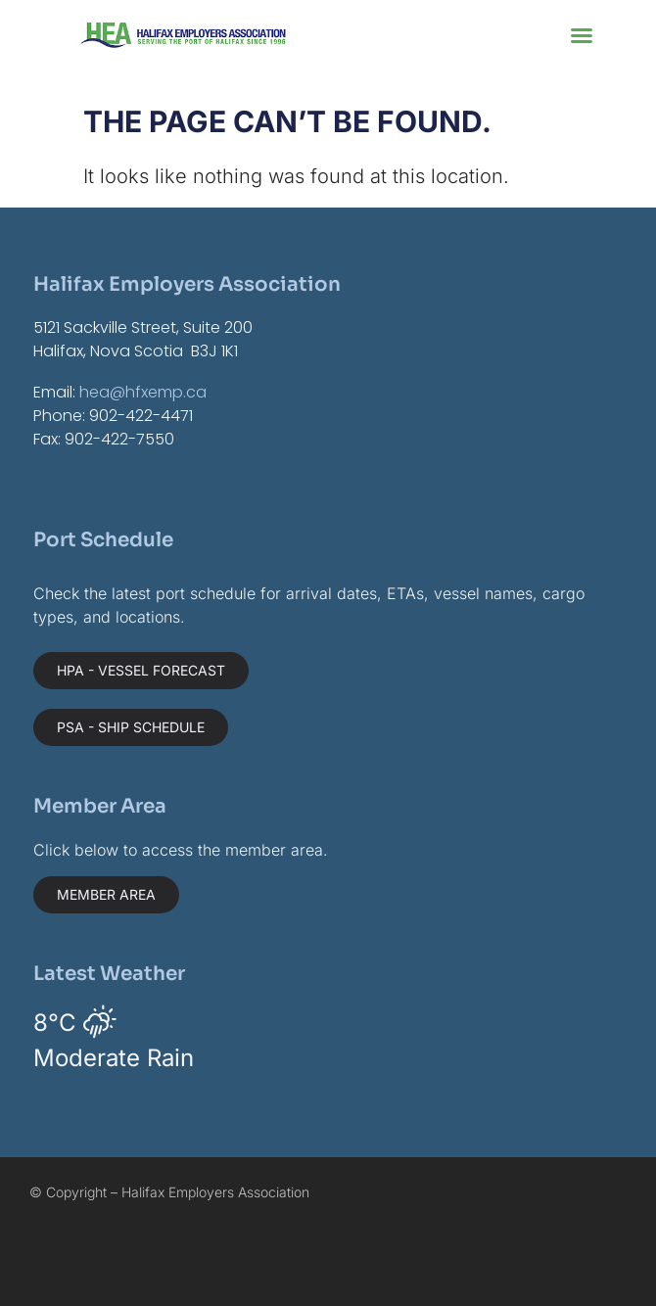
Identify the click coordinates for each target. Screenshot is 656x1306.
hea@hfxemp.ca (143, 392)
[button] (581, 35)
